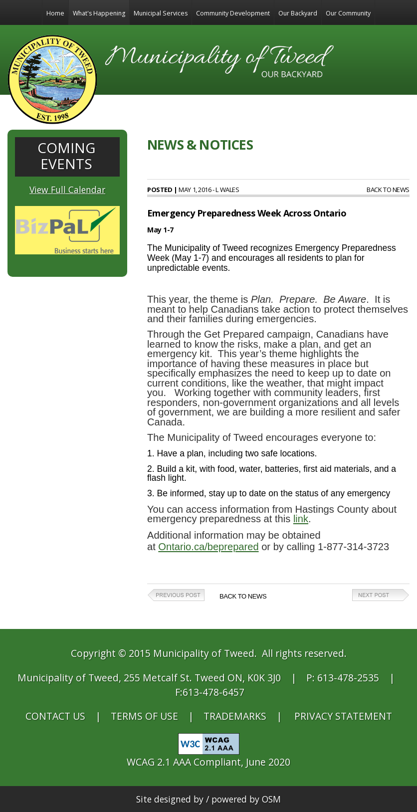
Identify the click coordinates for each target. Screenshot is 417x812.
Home (55, 13)
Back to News (388, 189)
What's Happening (99, 13)
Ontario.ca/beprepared (208, 546)
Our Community (348, 13)
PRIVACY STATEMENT (343, 716)
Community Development (233, 13)
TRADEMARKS (235, 716)
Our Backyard (297, 13)
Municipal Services (161, 13)
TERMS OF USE (144, 716)
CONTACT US (55, 716)
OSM (271, 799)
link (300, 518)
